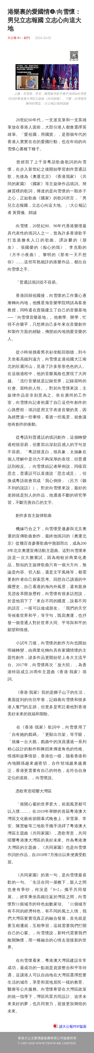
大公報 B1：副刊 (19, 38)
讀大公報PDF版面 (72, 1026)
